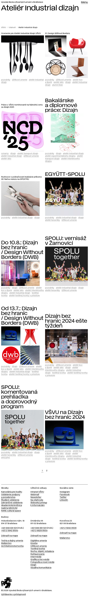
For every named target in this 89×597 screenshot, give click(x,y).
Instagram (65, 492)
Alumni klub (57, 85)
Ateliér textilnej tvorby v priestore (24, 296)
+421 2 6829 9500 (39, 531)
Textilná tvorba (59, 373)
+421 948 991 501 (38, 528)
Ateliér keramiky (52, 220)
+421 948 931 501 (9, 528)
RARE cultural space (11, 511)
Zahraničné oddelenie (12, 503)
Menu (84, 2)
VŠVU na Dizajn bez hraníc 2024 (65, 415)
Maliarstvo (6, 543)
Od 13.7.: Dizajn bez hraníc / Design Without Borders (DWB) (22, 316)
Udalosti (12, 27)
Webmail (34, 495)
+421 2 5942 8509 (68, 528)
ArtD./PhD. (5, 458)
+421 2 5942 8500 (9, 531)
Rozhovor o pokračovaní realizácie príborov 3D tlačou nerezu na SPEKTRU (21, 178)
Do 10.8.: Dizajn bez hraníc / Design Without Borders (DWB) (22, 250)
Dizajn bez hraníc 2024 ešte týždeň (66, 321)
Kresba (33, 543)
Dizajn (68, 82)
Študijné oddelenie (10, 500)
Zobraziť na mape (9, 536)
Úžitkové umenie (19, 80)
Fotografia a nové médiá (42, 562)
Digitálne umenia (38, 541)
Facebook (65, 495)
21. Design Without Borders (57, 33)
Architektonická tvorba (12, 546)
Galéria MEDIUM (9, 508)
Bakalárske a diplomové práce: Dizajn (61, 105)
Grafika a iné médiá (39, 560)
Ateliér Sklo (59, 82)
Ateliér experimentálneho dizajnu (60, 156)
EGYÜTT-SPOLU (65, 174)
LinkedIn (64, 500)
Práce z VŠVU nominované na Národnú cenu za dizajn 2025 (22, 106)
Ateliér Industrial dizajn (27, 27)
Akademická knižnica (11, 505)
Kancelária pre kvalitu (11, 492)
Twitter (63, 497)
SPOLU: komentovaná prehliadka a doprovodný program (19, 397)
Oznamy (5, 153)
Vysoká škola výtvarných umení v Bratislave (22, 2)
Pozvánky (5, 80)
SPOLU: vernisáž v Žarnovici (65, 241)
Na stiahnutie (36, 500)
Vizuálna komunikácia (40, 568)
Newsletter (35, 497)
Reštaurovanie (37, 554)
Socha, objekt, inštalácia (42, 551)
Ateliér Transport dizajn (27, 153)
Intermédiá (35, 557)
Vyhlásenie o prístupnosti (13, 594)
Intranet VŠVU (37, 492)
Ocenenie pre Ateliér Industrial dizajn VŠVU (21, 33)
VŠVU (3, 27)
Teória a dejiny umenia (12, 541)
